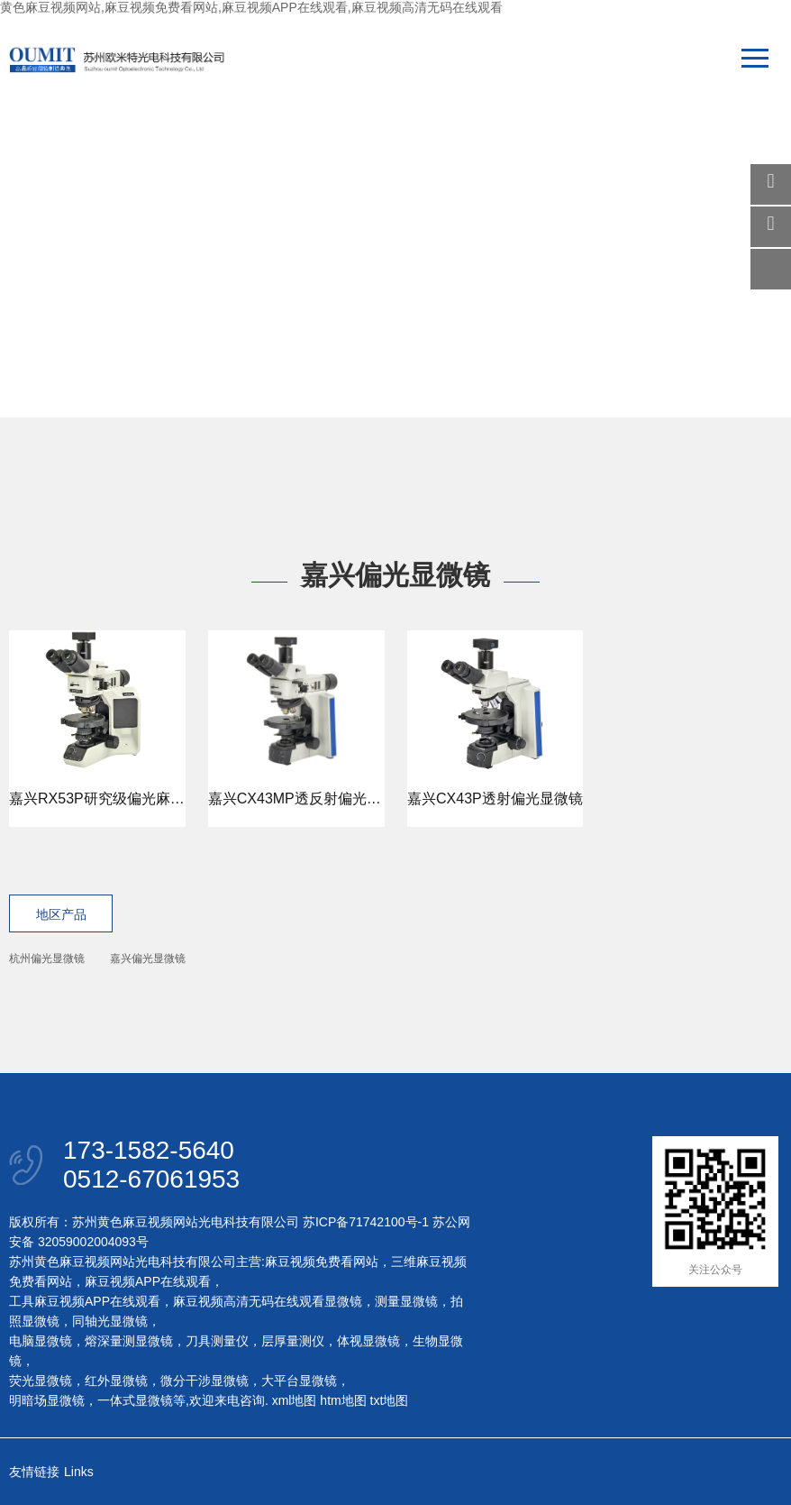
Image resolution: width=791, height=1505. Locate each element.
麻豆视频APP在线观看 (148, 1281)
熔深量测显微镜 (129, 1341)
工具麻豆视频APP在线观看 (84, 1301)
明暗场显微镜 (47, 1400)
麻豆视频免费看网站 (321, 1261)
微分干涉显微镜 (204, 1380)
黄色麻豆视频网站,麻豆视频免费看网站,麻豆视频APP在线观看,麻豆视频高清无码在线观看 (251, 7)
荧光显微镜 (40, 1380)
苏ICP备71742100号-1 (366, 1222)
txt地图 (389, 1400)
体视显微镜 (368, 1341)
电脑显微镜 (40, 1341)
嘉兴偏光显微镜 (148, 958)
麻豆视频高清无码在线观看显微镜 (267, 1301)
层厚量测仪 (292, 1341)
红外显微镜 (116, 1380)
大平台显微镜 (299, 1380)
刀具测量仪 (217, 1341)
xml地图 (294, 1400)
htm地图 (343, 1400)
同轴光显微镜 (110, 1321)
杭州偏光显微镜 (47, 958)
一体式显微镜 (135, 1400)
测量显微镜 (406, 1301)
